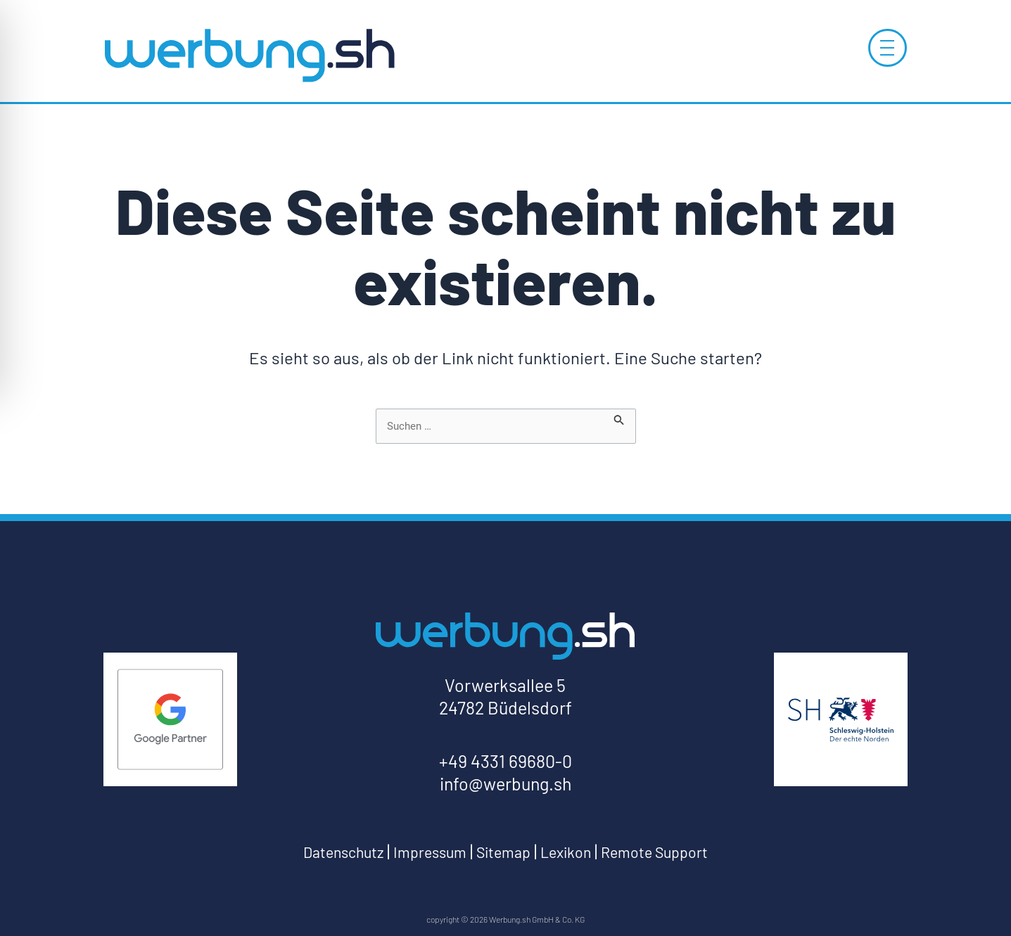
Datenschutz (319, 852)
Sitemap (503, 852)
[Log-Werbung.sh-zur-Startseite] (249, 54)
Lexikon (574, 852)
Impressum (418, 852)
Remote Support (676, 852)
